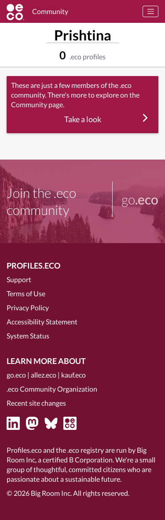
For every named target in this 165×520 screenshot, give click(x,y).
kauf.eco (73, 375)
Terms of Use (26, 293)
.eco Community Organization (52, 389)
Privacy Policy (28, 307)
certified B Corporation (78, 459)
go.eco (16, 375)
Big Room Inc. (51, 493)
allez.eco (43, 375)
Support (19, 279)
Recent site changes (36, 403)
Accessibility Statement (42, 321)
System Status (28, 335)
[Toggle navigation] (150, 11)
